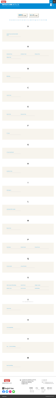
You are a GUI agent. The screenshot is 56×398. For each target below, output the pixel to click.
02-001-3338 (45, 379)
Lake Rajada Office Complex (11, 209)
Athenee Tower (9, 57)
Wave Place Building (10, 365)
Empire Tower (9, 114)
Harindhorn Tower (9, 171)
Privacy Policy (4, 396)
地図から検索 (32, 390)
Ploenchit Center (23, 247)
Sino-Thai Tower (23, 288)
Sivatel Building (37, 288)
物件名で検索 (32, 391)
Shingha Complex (37, 285)
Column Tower (9, 95)
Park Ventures (9, 247)
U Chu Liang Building (10, 327)
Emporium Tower (23, 114)
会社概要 (42, 391)
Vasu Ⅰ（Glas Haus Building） (11, 346)
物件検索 (31, 388)
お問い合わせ (49, 388)
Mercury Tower (9, 228)
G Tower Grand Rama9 (10, 152)
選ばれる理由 (43, 389)
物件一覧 (31, 389)
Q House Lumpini (9, 266)
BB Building (8, 76)
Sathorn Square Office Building (11, 285)
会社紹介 (42, 388)
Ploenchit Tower (37, 247)
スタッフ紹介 (43, 390)
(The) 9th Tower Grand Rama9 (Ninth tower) (12, 34)
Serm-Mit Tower (23, 285)
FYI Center (8, 133)
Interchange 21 (9, 190)
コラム (36, 388)
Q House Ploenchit (23, 266)
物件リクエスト (50, 389)
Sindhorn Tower (9, 288)
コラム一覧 (37, 389)
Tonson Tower (9, 308)
